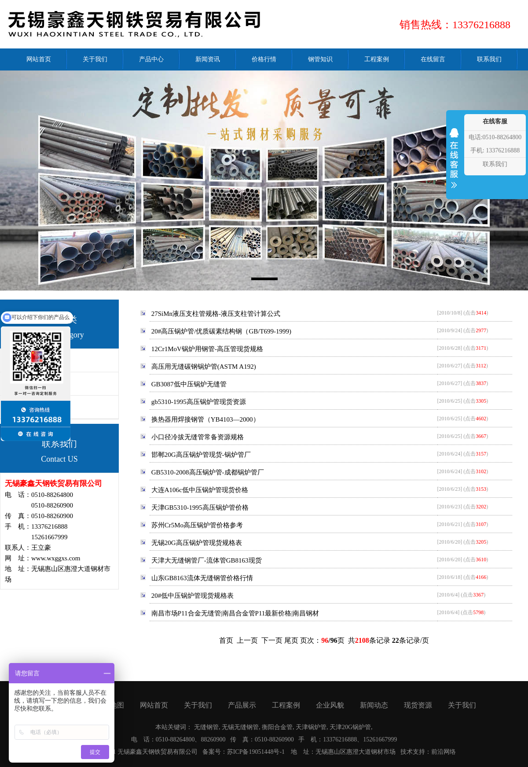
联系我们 (495, 164)
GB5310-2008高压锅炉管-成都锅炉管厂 (207, 472)
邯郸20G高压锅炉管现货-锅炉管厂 (201, 454)
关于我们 (198, 705)
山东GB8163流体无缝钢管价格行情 (202, 578)
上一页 (247, 640)
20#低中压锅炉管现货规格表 (192, 595)
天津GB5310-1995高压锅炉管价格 (200, 507)
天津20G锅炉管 (350, 727)
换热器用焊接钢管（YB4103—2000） (205, 419)
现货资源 (418, 705)
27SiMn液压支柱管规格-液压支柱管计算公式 (215, 313)
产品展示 (242, 705)
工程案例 (286, 705)
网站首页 (154, 705)
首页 (226, 640)
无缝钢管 (206, 727)
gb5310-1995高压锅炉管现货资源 (198, 401)
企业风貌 (330, 705)
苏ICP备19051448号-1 (256, 751)
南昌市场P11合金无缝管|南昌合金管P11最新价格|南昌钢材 (235, 613)
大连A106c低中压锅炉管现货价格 (199, 489)
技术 (406, 751)
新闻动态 (374, 705)
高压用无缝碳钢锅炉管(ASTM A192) (203, 366)
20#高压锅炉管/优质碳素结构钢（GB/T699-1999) (221, 331)
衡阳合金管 (277, 727)
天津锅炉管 (311, 727)
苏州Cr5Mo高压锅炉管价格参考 (197, 525)
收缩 (454, 164)
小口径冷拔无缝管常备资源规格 (197, 437)
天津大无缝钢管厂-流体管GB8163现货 (206, 560)
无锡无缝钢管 (240, 727)
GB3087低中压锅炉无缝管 (189, 384)
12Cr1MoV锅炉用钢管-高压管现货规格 (207, 348)
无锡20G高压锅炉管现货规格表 (196, 542)
